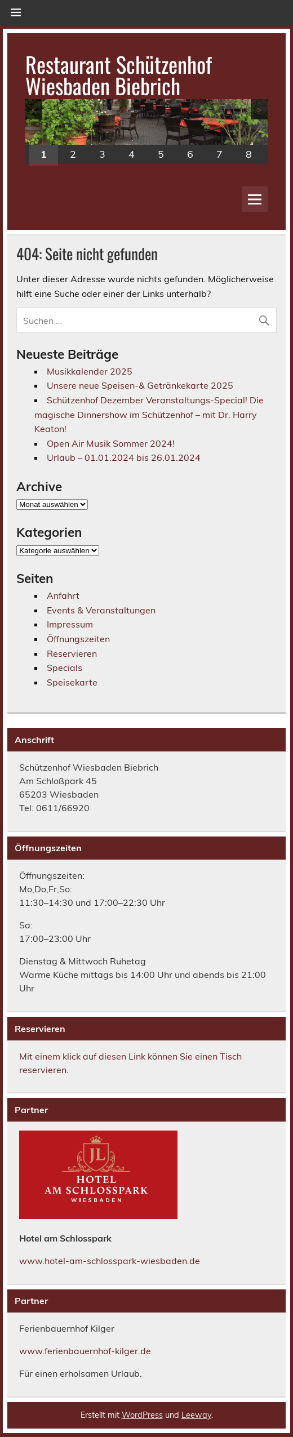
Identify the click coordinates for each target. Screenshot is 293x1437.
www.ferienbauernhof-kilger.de (85, 1350)
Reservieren (72, 653)
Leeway (196, 1415)
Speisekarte (72, 682)
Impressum (70, 624)
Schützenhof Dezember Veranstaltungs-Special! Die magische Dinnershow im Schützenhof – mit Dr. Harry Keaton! (149, 414)
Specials (64, 667)
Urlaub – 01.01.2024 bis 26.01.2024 (124, 457)
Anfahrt (63, 595)
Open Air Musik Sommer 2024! (111, 443)
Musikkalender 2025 (89, 371)
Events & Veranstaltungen (101, 610)
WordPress (142, 1415)
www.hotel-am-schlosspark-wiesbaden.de (109, 1260)
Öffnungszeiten (78, 638)
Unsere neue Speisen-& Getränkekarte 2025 (140, 385)
